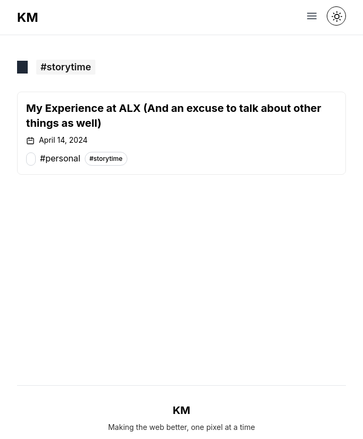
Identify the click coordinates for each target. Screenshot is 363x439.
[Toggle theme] (336, 16)
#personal (60, 158)
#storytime (106, 158)
